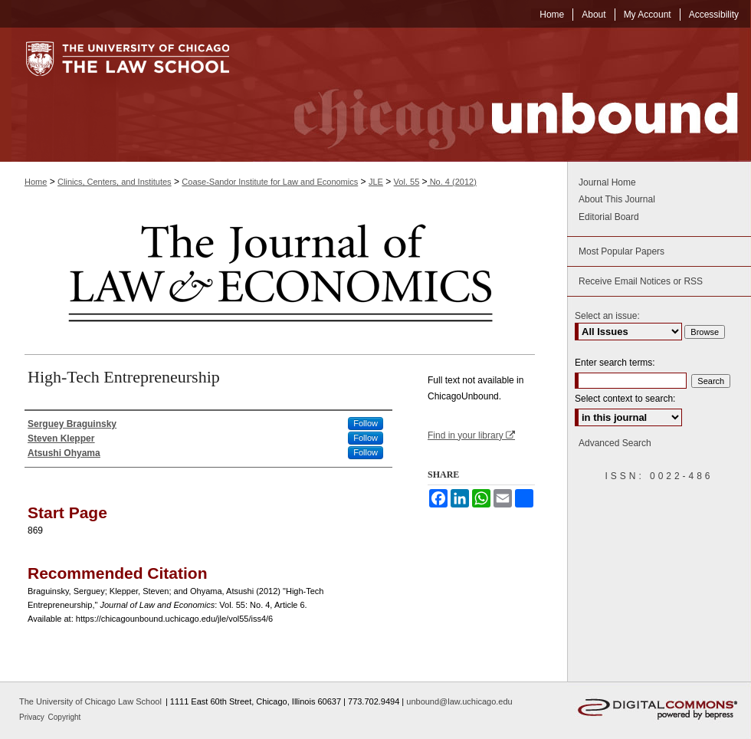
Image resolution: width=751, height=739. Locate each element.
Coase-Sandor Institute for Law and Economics (270, 181)
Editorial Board (609, 217)
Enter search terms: (615, 362)
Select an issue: (607, 315)
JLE (376, 181)
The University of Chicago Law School (90, 701)
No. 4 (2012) (452, 181)
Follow (365, 423)
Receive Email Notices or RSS (641, 281)
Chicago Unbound (502, 95)
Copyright (64, 717)
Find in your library (471, 435)
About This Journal (617, 199)
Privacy (33, 717)
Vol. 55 (407, 181)
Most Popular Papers (621, 251)
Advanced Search (615, 443)
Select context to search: (625, 398)
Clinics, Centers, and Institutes (114, 181)
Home (36, 181)
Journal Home (607, 182)
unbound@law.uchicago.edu (459, 701)
